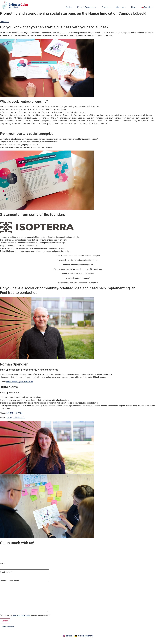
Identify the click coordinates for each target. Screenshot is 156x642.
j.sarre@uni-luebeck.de (15, 417)
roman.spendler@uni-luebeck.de (19, 382)
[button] (87, 7)
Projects (106, 7)
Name (24, 566)
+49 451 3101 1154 (14, 413)
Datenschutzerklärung (21, 615)
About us (121, 7)
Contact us (4, 22)
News (133, 7)
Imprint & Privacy (7, 626)
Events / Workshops (86, 7)
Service (69, 7)
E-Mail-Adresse (24, 574)
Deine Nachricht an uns (24, 596)
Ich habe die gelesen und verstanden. (25, 615)
